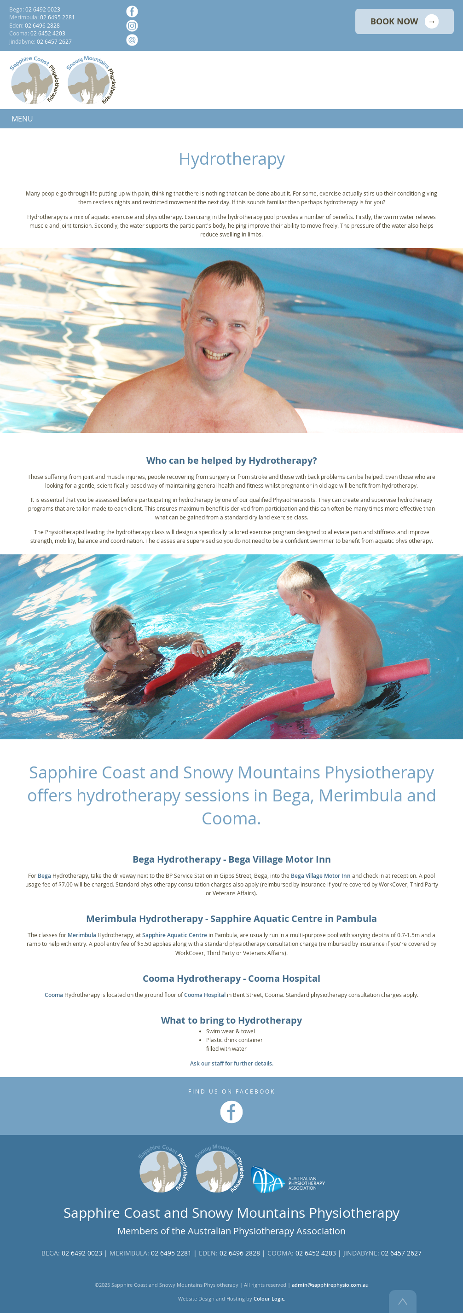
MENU (22, 119)
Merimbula (82, 935)
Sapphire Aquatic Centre (174, 935)
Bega (44, 876)
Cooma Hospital (205, 995)
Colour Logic (269, 1299)
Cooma (54, 995)
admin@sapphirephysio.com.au (330, 1285)
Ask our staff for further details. (231, 1063)
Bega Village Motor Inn (321, 876)
